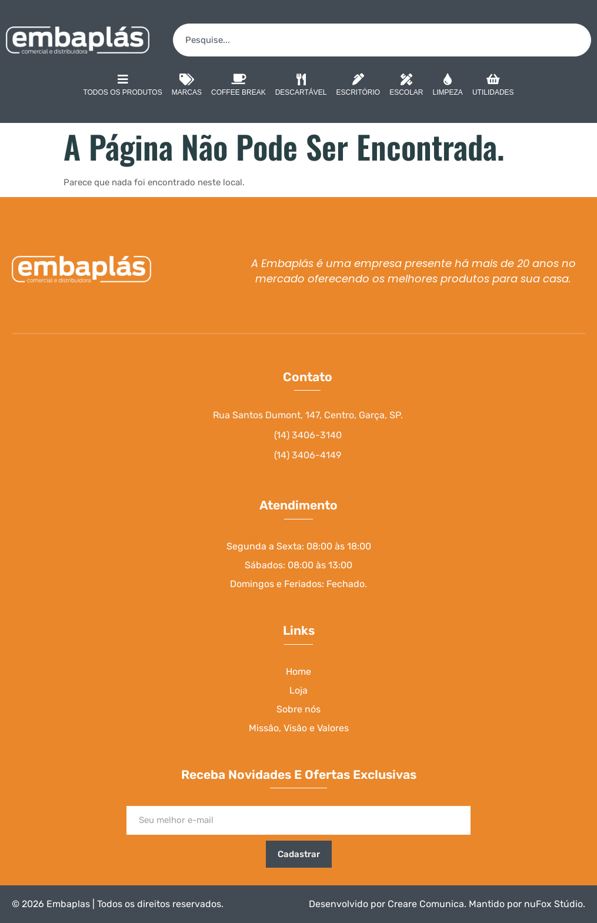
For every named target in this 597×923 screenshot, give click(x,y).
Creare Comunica (426, 903)
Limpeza (448, 86)
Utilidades (493, 86)
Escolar (406, 86)
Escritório (358, 86)
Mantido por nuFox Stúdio (526, 903)
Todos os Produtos (122, 85)
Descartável (301, 86)
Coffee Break (238, 86)
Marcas (187, 86)
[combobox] (382, 40)
